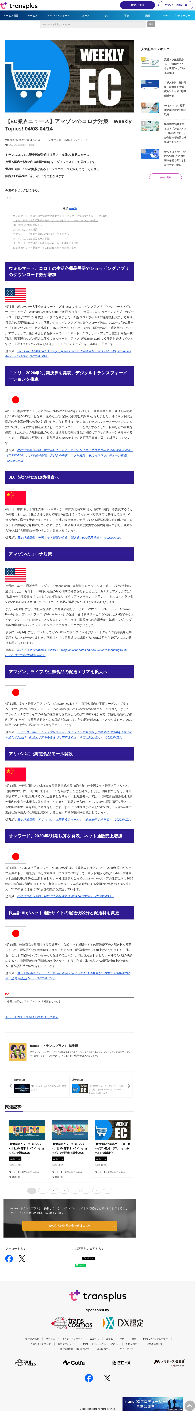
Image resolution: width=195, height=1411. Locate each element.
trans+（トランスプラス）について (101, 1344)
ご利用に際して (155, 1344)
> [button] (96, 1191)
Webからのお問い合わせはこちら (70, 1225)
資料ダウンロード (67, 1344)
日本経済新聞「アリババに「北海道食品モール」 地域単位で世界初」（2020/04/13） (75, 819)
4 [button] (64, 1191)
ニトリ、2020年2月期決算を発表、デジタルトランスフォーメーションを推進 (55, 220)
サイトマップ (126, 1349)
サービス (32, 15)
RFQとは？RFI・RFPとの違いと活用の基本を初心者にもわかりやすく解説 (175, 158)
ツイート (87, 1256)
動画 (147, 15)
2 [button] (42, 1191)
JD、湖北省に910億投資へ (27, 225)
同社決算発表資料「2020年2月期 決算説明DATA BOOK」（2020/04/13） (65, 896)
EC (10, 144)
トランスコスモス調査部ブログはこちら (32, 1017)
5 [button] (75, 1191)
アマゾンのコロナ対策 (25, 229)
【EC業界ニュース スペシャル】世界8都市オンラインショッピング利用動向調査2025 (69, 1148)
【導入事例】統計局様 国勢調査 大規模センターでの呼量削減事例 (175, 89)
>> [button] (107, 1191)
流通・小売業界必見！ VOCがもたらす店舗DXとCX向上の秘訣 (175, 66)
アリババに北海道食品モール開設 (31, 238)
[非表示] (73, 208)
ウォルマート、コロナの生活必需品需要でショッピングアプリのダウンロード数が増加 (60, 215)
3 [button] (53, 1191)
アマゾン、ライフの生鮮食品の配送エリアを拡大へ (41, 234)
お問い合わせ (137, 5)
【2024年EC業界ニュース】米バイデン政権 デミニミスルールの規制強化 (113, 1148)
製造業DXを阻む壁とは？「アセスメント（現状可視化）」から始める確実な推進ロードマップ (175, 133)
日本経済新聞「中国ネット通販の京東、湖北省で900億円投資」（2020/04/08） (70, 537)
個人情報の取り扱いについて (74, 1349)
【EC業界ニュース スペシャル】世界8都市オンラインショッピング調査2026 (26, 1148)
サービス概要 (11, 15)
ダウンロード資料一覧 (176, 5)
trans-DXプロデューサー (176, 15)
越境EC (14, 1177)
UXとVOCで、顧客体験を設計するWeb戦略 (175, 110)
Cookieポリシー (105, 1349)
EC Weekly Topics (24, 144)
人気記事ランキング (40, 1344)
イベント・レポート (59, 15)
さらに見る (165, 177)
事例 (126, 15)
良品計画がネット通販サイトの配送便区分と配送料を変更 (45, 247)
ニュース (84, 15)
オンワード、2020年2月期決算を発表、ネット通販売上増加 (46, 243)
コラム (105, 15)
